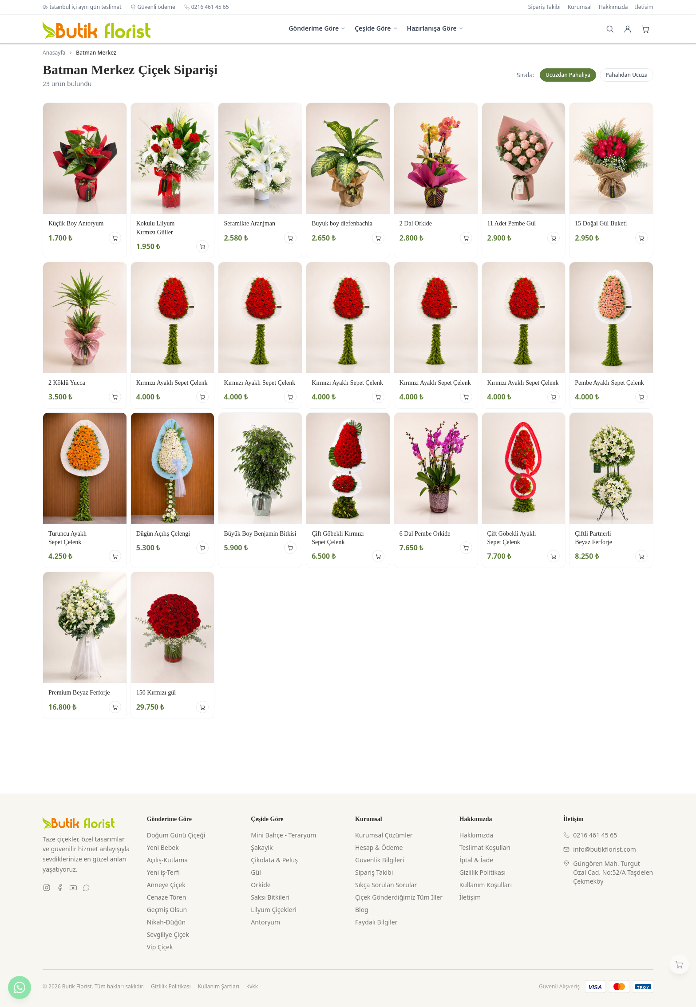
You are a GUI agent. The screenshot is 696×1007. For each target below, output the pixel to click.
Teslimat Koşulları (484, 847)
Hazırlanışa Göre (435, 28)
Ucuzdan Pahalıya (568, 75)
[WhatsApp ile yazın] (19, 987)
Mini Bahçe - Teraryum (283, 835)
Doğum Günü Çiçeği (176, 835)
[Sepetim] (679, 964)
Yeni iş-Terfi (163, 872)
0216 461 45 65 (206, 7)
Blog (361, 909)
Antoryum (265, 922)
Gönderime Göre (317, 28)
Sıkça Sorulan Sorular (386, 885)
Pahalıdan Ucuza (626, 75)
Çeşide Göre (376, 28)
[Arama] (610, 29)
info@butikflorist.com (599, 849)
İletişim (644, 7)
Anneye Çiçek (166, 885)
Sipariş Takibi (544, 7)
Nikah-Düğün (166, 922)
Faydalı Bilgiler (376, 922)
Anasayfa (54, 52)
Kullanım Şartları (218, 986)
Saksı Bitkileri (270, 897)
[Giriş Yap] (628, 29)
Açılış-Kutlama (167, 860)
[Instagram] (47, 888)
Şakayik (262, 847)
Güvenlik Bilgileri (379, 860)
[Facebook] (60, 888)
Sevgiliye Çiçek (168, 934)
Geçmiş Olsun (167, 909)
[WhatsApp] (87, 888)
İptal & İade (476, 860)
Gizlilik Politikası (482, 872)
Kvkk (252, 986)
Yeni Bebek (163, 847)
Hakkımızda (613, 7)
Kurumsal (580, 7)
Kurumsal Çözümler (383, 835)
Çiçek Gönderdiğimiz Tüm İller (399, 897)
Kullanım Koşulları (485, 885)
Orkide (260, 885)
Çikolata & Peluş (274, 860)
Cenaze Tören (166, 897)
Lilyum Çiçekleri (274, 909)
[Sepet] (645, 29)
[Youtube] (73, 888)
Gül (256, 872)
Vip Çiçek (160, 947)
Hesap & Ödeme (379, 847)
